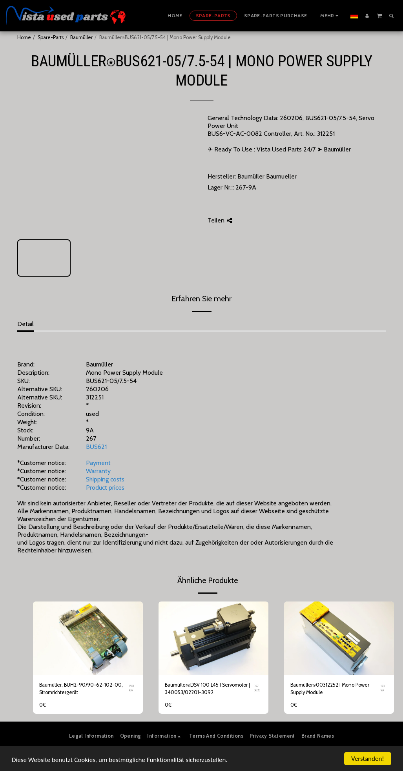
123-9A (383, 688)
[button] (379, 15)
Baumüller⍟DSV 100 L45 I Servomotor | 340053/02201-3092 (207, 688)
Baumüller (81, 37)
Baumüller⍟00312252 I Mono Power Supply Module (329, 688)
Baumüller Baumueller (267, 176)
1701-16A (132, 688)
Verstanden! (367, 759)
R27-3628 (257, 688)
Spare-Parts (51, 37)
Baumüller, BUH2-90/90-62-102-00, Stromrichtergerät (81, 688)
